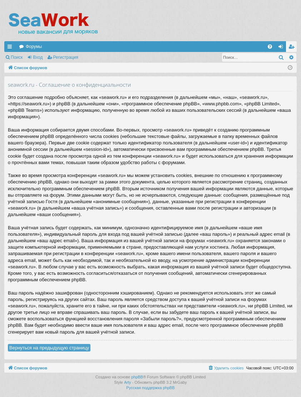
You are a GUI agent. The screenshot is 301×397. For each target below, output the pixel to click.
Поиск (17, 57)
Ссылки (11, 48)
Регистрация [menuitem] (293, 48)
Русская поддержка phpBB (150, 388)
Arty (127, 382)
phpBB (137, 377)
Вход (38, 57)
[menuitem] (270, 46)
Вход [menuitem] (282, 48)
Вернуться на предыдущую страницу (49, 347)
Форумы (34, 46)
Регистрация (65, 57)
